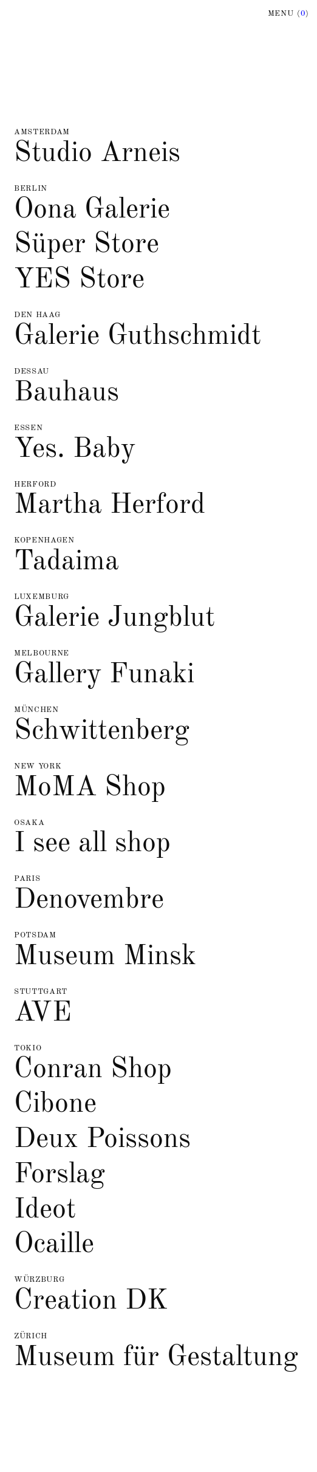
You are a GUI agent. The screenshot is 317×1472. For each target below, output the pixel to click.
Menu (288, 14)
